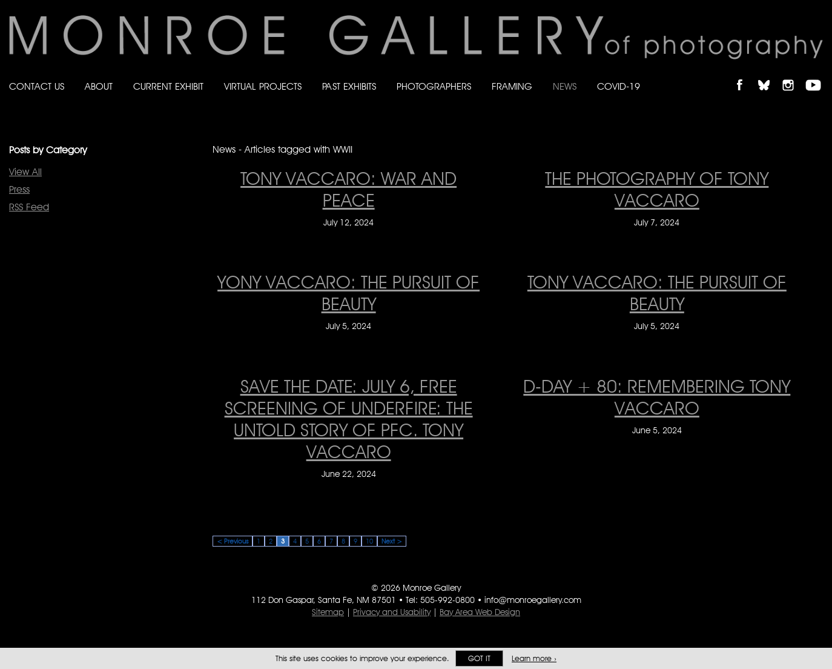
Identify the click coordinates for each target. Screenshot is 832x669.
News (564, 86)
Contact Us (36, 86)
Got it (479, 658)
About (99, 86)
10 (369, 541)
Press (19, 189)
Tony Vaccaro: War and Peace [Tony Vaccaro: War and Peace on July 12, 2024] (348, 189)
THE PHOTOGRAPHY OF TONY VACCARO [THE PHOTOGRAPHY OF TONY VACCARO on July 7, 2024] (656, 189)
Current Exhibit (168, 86)
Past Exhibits (349, 86)
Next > (391, 541)
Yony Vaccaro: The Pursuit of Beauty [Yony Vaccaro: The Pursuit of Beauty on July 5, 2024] (348, 293)
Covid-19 (618, 86)
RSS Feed (29, 207)
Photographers (434, 86)
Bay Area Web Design (480, 612)
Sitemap (328, 612)
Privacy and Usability (392, 612)
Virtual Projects (263, 86)
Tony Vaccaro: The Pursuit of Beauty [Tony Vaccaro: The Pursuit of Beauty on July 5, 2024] (657, 293)
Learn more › (534, 658)
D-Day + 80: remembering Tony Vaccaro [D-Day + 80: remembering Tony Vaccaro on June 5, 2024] (656, 397)
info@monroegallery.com (532, 600)
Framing (512, 86)
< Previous (232, 541)
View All (25, 172)
